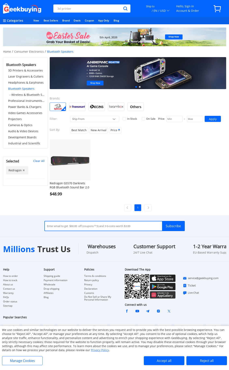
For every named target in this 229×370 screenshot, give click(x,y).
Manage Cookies (22, 360)
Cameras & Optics (20, 125)
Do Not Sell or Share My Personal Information (97, 298)
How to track (10, 280)
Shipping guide (52, 276)
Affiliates (49, 293)
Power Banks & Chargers (24, 107)
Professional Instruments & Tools (26, 101)
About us (8, 284)
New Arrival (98, 130)
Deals (77, 20)
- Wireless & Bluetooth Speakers (27, 95)
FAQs (6, 297)
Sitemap (7, 305)
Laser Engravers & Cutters (25, 76)
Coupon (89, 20)
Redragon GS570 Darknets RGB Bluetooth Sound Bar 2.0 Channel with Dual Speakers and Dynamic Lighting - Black (69, 185)
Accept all (164, 360)
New (36, 20)
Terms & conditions (95, 276)
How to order (10, 276)
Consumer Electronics (29, 51)
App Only (103, 20)
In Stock (130, 118)
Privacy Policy (100, 350)
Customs (89, 293)
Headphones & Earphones (26, 82)
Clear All (39, 161)
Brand (66, 20)
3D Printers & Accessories (25, 70)
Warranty (8, 293)
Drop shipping (51, 288)
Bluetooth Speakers (21, 89)
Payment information (55, 280)
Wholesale (49, 284)
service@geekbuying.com (200, 278)
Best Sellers (51, 20)
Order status (10, 301)
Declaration (90, 288)
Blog (116, 20)
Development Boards (22, 137)
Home (7, 51)
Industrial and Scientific (24, 143)
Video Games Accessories (25, 113)
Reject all (207, 360)
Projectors (15, 119)
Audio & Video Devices (23, 131)
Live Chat (191, 293)
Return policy (91, 280)
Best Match (79, 130)
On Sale (148, 118)
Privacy (88, 284)
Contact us (9, 288)
